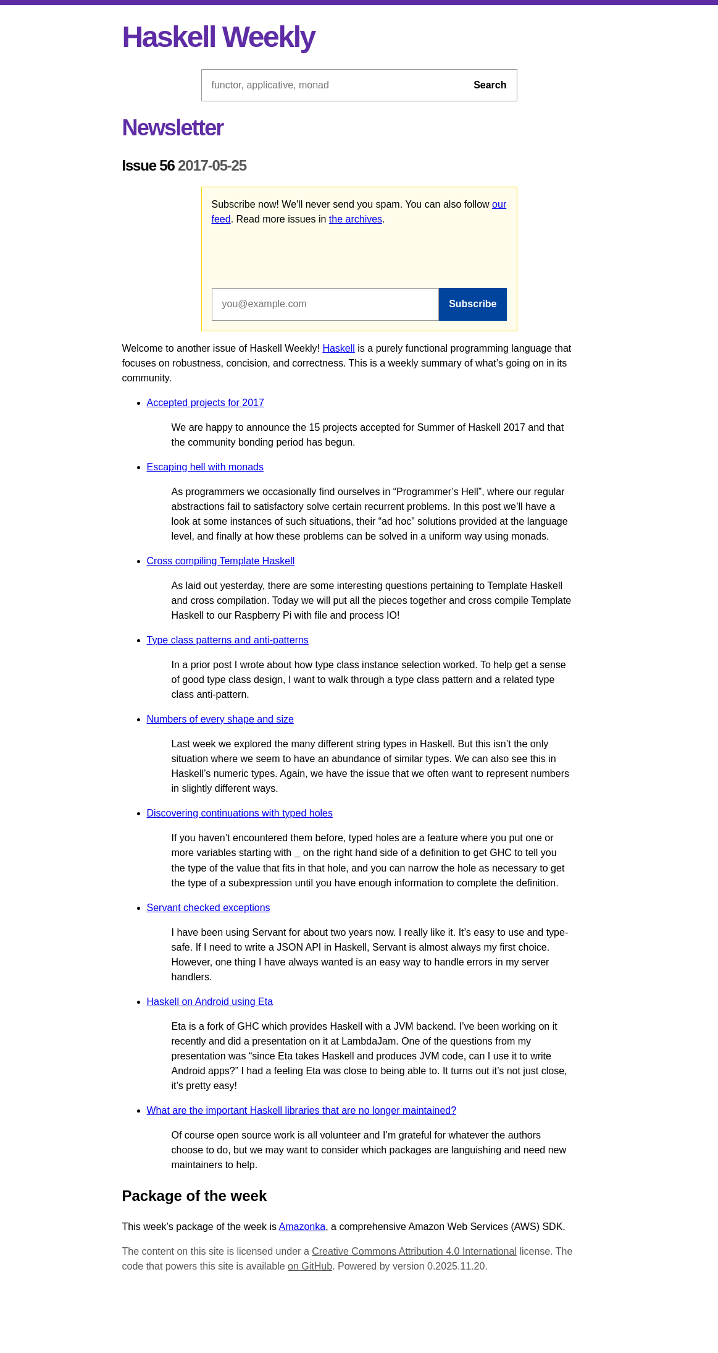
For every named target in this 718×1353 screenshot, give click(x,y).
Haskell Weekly (218, 36)
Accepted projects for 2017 (205, 402)
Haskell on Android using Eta (210, 1001)
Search (490, 85)
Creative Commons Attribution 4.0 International (414, 1251)
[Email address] (326, 304)
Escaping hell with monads (205, 467)
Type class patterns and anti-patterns (228, 640)
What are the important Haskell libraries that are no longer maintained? (302, 1110)
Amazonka (302, 1226)
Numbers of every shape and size (220, 719)
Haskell (338, 348)
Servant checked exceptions (208, 907)
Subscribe (472, 304)
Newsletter (172, 127)
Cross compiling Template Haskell (221, 561)
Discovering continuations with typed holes (240, 813)
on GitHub (310, 1266)
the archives (355, 219)
